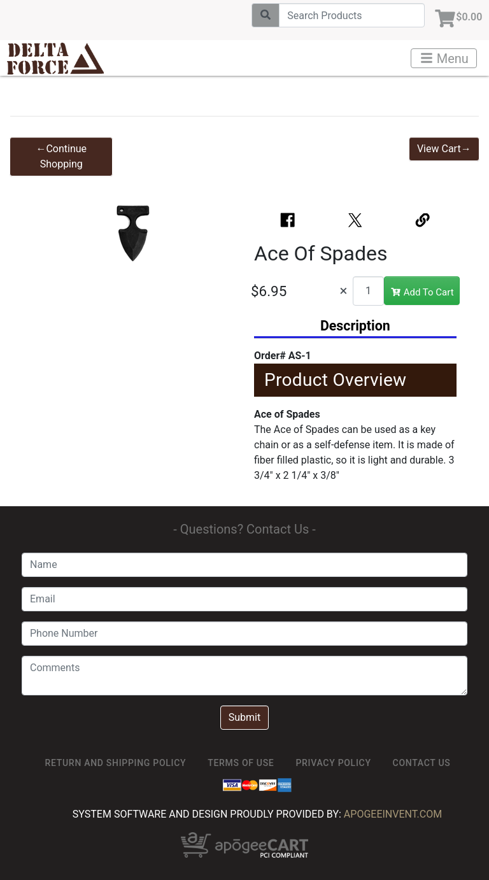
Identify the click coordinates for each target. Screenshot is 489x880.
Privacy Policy (333, 763)
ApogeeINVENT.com (393, 814)
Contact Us (422, 763)
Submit (244, 717)
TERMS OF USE (241, 763)
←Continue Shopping (61, 156)
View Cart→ (444, 149)
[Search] (345, 15)
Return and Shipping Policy (116, 763)
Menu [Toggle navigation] (444, 58)
